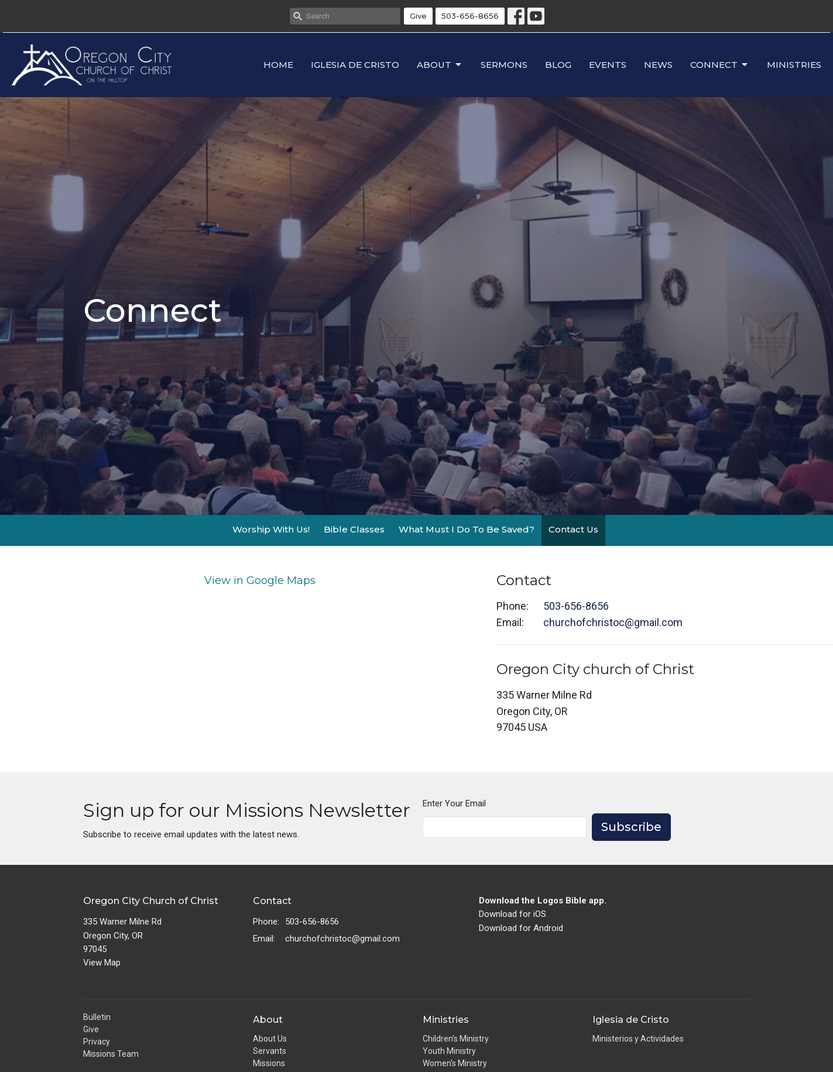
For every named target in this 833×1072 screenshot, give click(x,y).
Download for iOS (512, 914)
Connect (719, 65)
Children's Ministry (456, 1038)
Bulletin (97, 1017)
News (658, 64)
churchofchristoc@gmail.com (613, 622)
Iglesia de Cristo (355, 64)
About (440, 65)
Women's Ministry (455, 1063)
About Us (270, 1038)
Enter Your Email (454, 803)
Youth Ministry (449, 1051)
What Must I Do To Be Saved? (466, 529)
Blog (558, 64)
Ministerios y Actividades (638, 1038)
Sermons (504, 64)
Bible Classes (354, 529)
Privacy (96, 1041)
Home (278, 64)
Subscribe (631, 827)
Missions (269, 1063)
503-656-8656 (470, 15)
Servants (269, 1051)
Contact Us (573, 529)
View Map (102, 962)
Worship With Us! (271, 529)
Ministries (794, 64)
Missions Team (111, 1054)
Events (607, 64)
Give (418, 15)
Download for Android (521, 928)
